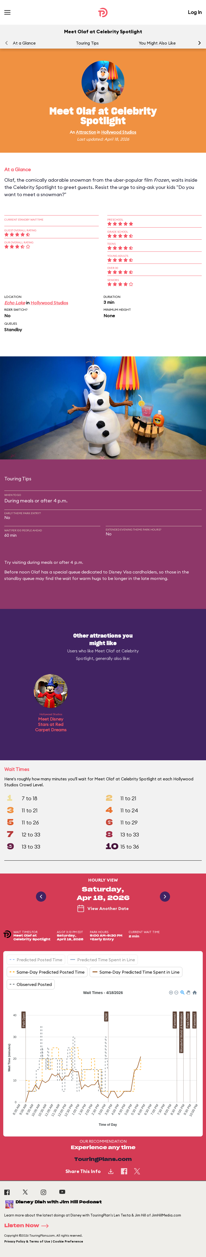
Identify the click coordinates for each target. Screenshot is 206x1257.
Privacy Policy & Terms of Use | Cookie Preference (43, 1241)
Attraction (86, 132)
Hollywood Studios (118, 132)
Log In (195, 12)
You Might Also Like (157, 43)
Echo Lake (14, 302)
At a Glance (24, 43)
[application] (103, 1059)
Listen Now (28, 1225)
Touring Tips (87, 43)
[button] (199, 43)
